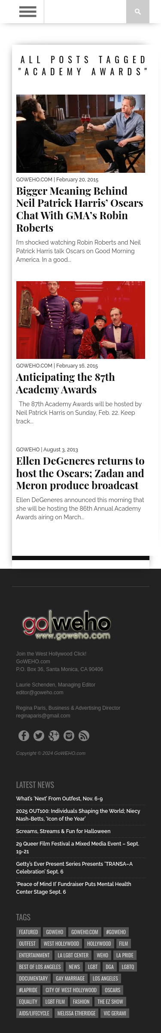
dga (110, 966)
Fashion (81, 1001)
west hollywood (61, 943)
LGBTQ (128, 966)
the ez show (110, 1001)
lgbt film (55, 1001)
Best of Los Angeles (40, 966)
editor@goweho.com (40, 693)
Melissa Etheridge (77, 1013)
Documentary (33, 978)
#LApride (28, 989)
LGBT (92, 966)
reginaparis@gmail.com (43, 716)
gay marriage (70, 978)
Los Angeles (105, 978)
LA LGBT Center (73, 955)
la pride (125, 955)
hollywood (99, 943)
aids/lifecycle (34, 1013)
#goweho (116, 931)
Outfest (27, 943)
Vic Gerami (114, 1013)
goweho (54, 931)
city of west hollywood (71, 989)
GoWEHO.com (84, 931)
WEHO (102, 955)
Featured (28, 931)
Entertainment (34, 955)
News (74, 966)
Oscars (112, 989)
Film (123, 943)
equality (28, 1001)
